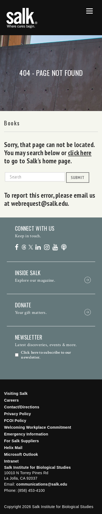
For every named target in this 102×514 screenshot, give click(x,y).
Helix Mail (13, 447)
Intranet (11, 461)
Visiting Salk (16, 393)
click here (80, 152)
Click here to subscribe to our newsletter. (46, 355)
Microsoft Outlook (21, 454)
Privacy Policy (17, 414)
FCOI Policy (15, 420)
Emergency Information (26, 434)
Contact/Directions (21, 407)
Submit (77, 177)
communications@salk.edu (41, 484)
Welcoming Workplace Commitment (37, 427)
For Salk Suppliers (21, 441)
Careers (11, 400)
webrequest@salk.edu (39, 203)
